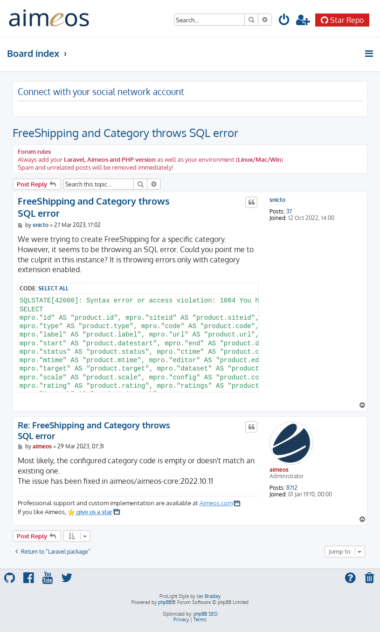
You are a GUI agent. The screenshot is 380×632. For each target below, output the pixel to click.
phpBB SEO (205, 614)
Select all (53, 288)
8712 (291, 488)
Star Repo (342, 20)
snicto (277, 200)
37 (289, 211)
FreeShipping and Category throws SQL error (125, 132)
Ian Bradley (209, 596)
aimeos (279, 469)
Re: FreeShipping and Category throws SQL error (94, 430)
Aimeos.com (216, 503)
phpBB (165, 602)
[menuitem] (284, 21)
